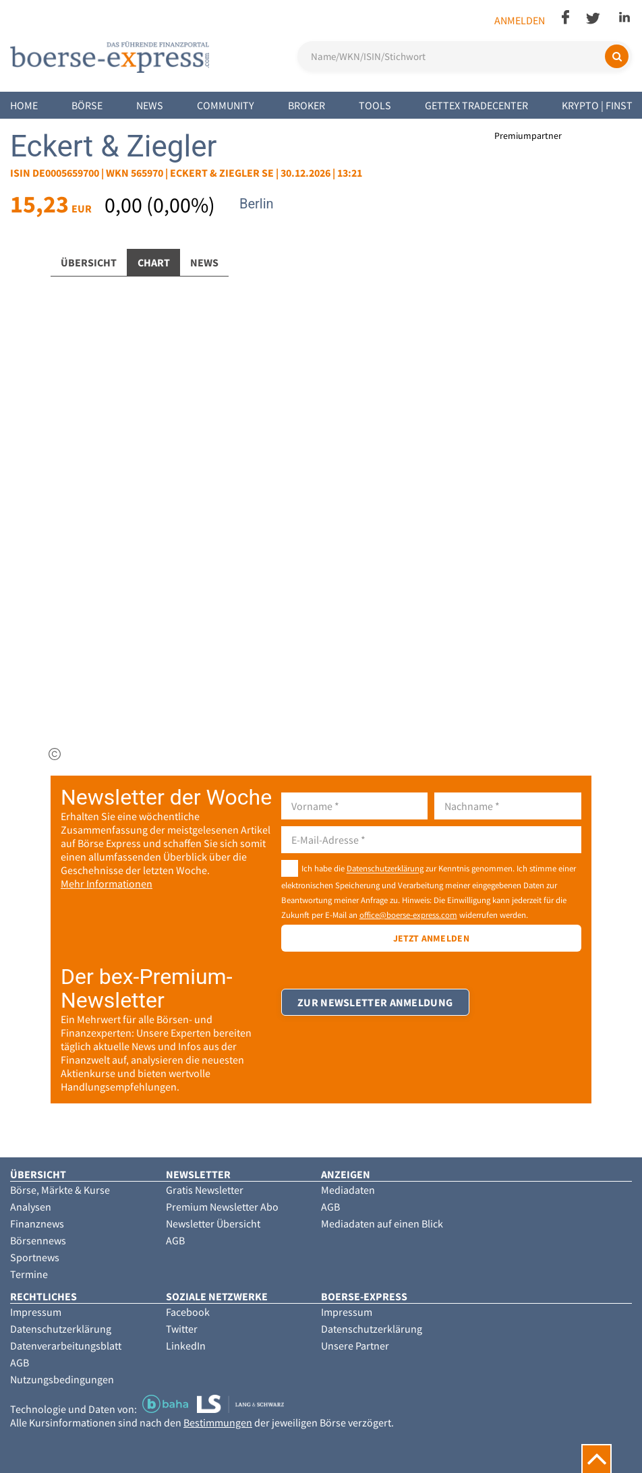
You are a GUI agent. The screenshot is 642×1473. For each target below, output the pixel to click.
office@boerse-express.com (408, 914)
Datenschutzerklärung (385, 868)
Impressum (35, 1312)
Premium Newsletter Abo (222, 1206)
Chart (154, 262)
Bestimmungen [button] (217, 1422)
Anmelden (519, 20)
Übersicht (89, 262)
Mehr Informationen (106, 883)
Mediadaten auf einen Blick (382, 1223)
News (149, 105)
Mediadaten (348, 1189)
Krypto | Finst (597, 105)
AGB (175, 1240)
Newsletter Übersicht (213, 1223)
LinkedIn (186, 1345)
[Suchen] (617, 56)
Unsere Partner (355, 1345)
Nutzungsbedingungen (62, 1379)
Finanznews (37, 1223)
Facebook (188, 1312)
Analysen (30, 1206)
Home (24, 105)
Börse (87, 105)
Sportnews (34, 1257)
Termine (29, 1274)
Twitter (182, 1328)
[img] (55, 754)
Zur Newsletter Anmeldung (375, 1005)
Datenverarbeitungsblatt (65, 1345)
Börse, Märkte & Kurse (60, 1189)
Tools (375, 105)
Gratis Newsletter (204, 1189)
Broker (306, 105)
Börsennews (38, 1240)
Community (225, 105)
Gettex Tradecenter (476, 105)
